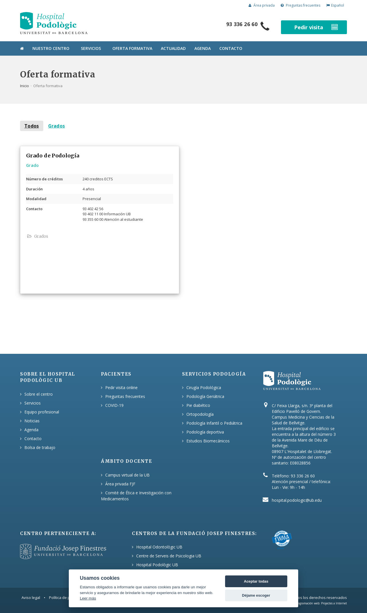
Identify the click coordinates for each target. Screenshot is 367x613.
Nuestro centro (50, 48)
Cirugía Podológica (203, 387)
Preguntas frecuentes (300, 5)
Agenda (202, 48)
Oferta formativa (132, 48)
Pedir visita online (121, 387)
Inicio (24, 85)
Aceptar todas (256, 581)
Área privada (262, 5)
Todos (31, 126)
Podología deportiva (205, 432)
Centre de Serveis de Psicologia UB (168, 556)
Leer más (88, 598)
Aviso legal (31, 597)
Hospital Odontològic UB (159, 547)
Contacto (230, 48)
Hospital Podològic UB (157, 564)
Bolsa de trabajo (39, 447)
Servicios (91, 48)
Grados (56, 126)
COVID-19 (114, 405)
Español (335, 5)
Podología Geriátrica (205, 396)
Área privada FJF (120, 484)
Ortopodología (200, 414)
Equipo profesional (41, 412)
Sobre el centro (38, 394)
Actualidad (173, 48)
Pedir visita (316, 27)
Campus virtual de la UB (127, 475)
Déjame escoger (256, 595)
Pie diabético (198, 405)
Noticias (32, 420)
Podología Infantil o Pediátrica (214, 423)
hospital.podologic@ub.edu (297, 500)
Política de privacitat (66, 597)
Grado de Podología (52, 155)
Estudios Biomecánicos (208, 441)
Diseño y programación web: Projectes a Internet (315, 603)
